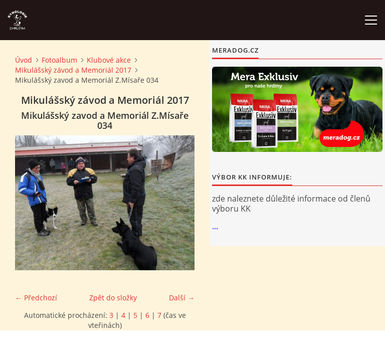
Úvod (23, 60)
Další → (182, 297)
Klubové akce (109, 60)
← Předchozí (36, 297)
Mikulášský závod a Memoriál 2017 (73, 70)
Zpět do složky (113, 297)
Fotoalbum (59, 60)
